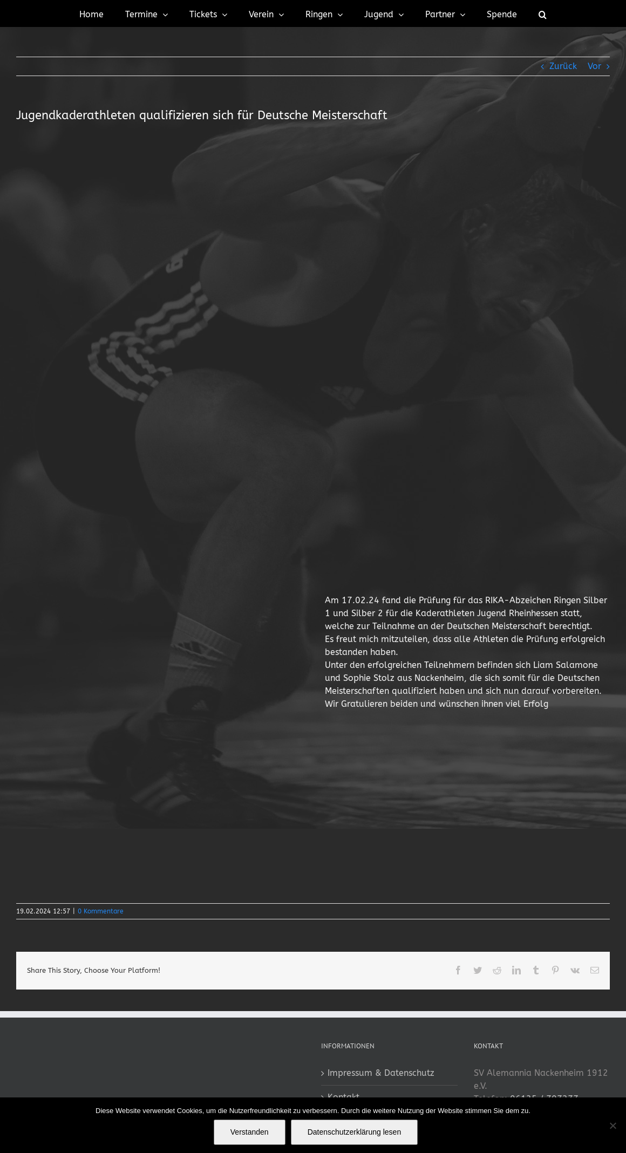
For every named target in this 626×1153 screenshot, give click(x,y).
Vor (594, 66)
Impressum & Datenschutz (381, 1073)
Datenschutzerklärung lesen (355, 1132)
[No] (612, 1125)
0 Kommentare (101, 911)
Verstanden (249, 1132)
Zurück (563, 66)
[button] (543, 13)
